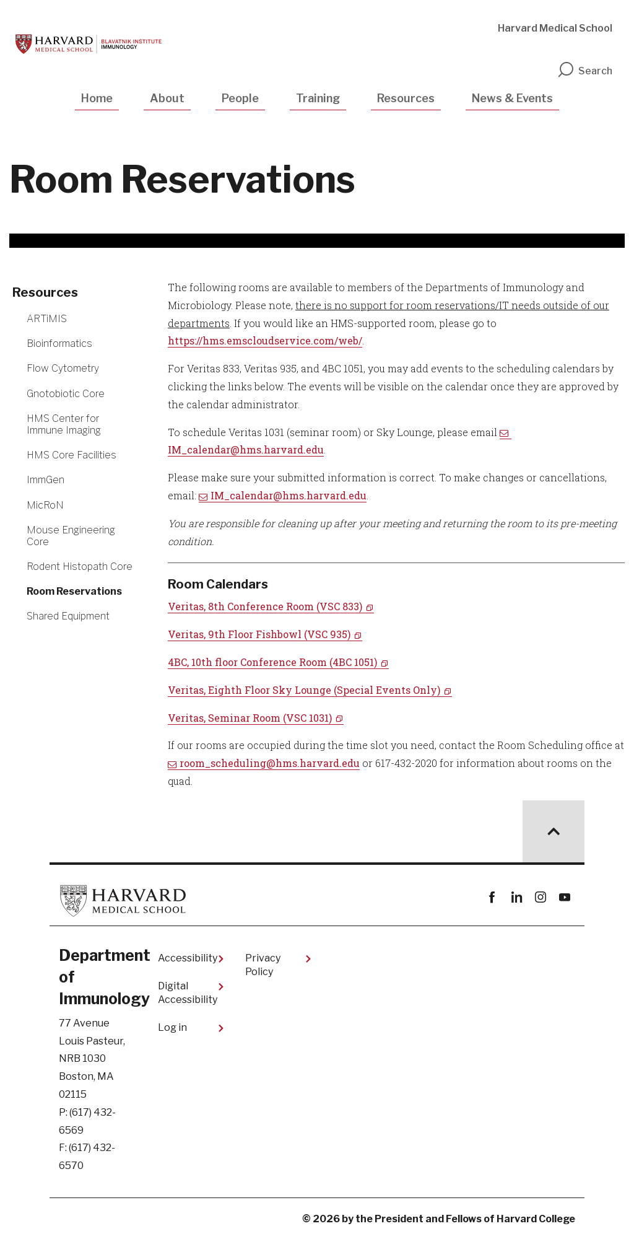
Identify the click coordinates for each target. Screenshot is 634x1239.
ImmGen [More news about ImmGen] (45, 480)
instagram (540, 897)
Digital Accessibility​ (187, 992)
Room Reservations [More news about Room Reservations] (74, 591)
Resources (406, 98)
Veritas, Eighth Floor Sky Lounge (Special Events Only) (304, 689)
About (167, 98)
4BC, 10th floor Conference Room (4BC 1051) (272, 661)
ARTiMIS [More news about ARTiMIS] (47, 319)
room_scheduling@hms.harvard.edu (270, 762)
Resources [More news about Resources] (45, 292)
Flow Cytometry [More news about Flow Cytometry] (63, 368)
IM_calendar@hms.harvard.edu (289, 495)
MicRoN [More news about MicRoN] (45, 505)
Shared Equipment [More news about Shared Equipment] (68, 616)
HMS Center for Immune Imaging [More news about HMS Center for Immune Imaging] (64, 424)
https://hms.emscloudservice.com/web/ (265, 340)
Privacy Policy (262, 965)
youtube (564, 897)
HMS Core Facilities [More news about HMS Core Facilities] (71, 455)
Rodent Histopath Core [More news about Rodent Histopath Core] (79, 566)
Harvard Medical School (555, 28)
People (240, 98)
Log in (172, 1027)
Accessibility (187, 958)
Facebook (492, 897)
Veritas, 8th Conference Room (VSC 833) (265, 606)
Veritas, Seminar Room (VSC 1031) (250, 717)
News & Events (512, 98)
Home (97, 98)
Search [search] (584, 71)
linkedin (516, 897)
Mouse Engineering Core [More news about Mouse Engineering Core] (71, 536)
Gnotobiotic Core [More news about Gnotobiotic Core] (66, 394)
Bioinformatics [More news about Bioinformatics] (59, 343)
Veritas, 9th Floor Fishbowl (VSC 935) (259, 634)
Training (318, 98)
